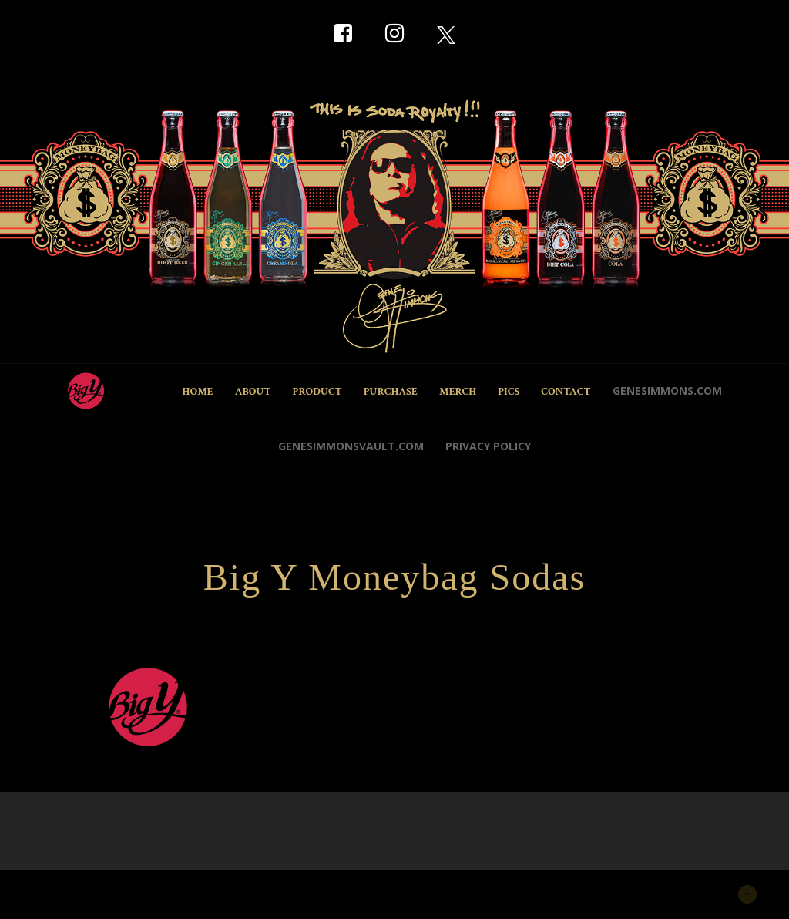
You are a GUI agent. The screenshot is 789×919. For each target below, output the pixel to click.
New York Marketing (106, 892)
